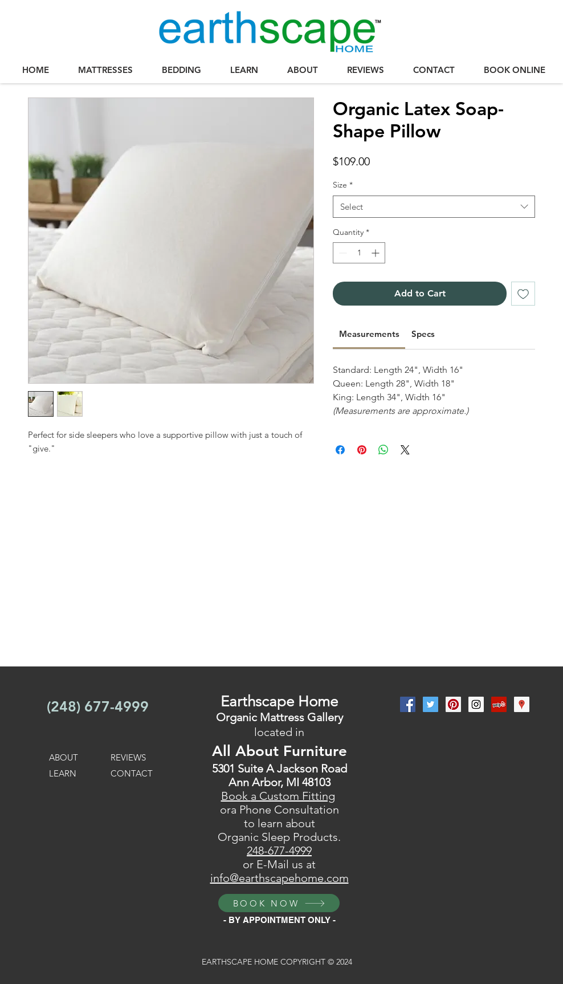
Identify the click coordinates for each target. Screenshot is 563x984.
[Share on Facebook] (340, 450)
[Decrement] (341, 253)
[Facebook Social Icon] (407, 704)
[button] (105, 70)
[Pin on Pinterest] (362, 450)
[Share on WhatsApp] (383, 450)
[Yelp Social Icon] (499, 704)
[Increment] (376, 253)
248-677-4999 (279, 850)
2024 (343, 962)
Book (236, 796)
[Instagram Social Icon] (476, 704)
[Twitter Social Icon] (430, 704)
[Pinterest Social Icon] (453, 704)
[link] (369, 333)
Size (343, 185)
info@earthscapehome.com (279, 878)
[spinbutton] (359, 253)
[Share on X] (405, 450)
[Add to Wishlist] (523, 294)
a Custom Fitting (293, 796)
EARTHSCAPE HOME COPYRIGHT (265, 962)
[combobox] (434, 207)
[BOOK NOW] (279, 903)
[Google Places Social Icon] (521, 704)
